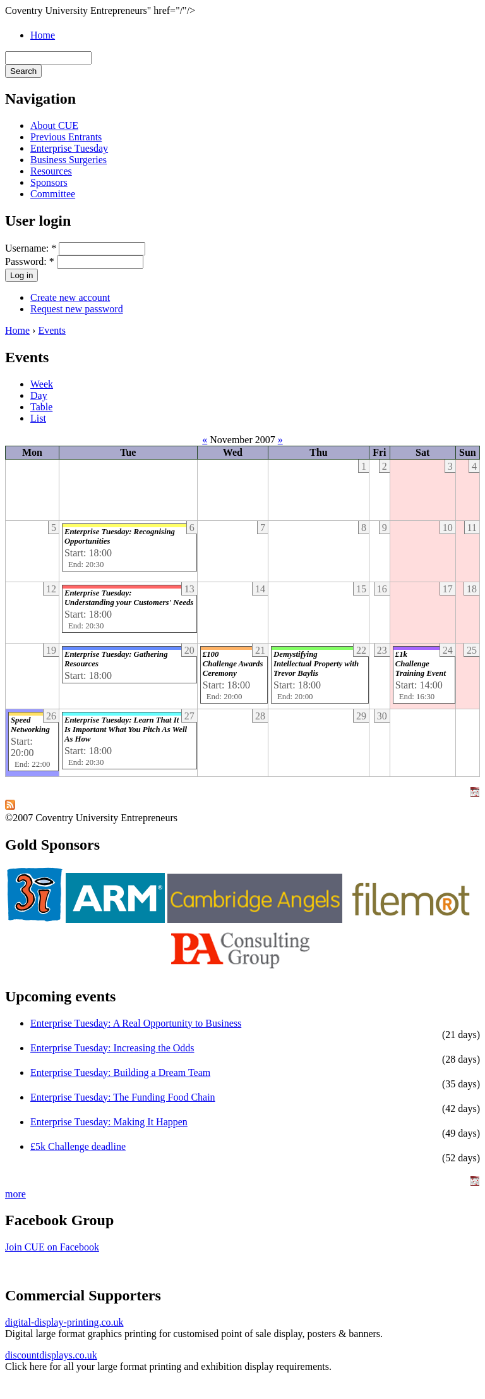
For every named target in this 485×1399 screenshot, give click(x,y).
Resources (51, 171)
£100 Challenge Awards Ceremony (233, 664)
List (38, 418)
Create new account (70, 297)
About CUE (54, 125)
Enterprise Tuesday (69, 148)
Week (41, 384)
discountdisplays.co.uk (51, 1355)
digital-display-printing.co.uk (64, 1322)
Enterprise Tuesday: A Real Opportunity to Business (135, 1023)
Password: (29, 261)
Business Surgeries (68, 159)
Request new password (76, 308)
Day (38, 395)
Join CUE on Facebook (52, 1247)
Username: (30, 248)
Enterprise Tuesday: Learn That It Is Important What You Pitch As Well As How (125, 729)
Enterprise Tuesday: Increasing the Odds (112, 1047)
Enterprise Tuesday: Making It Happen (109, 1121)
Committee (52, 193)
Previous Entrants (66, 136)
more (15, 1193)
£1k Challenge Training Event (420, 664)
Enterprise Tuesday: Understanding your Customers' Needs (128, 598)
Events (52, 330)
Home (42, 35)
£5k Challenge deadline (78, 1146)
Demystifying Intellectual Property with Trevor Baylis (316, 664)
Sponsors (49, 182)
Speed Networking (30, 725)
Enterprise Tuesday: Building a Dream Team (120, 1072)
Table (41, 406)
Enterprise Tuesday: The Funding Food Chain (122, 1097)
